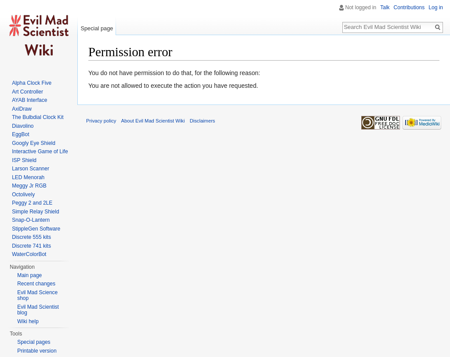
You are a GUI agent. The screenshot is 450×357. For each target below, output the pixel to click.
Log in (435, 7)
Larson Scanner (30, 169)
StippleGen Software (36, 229)
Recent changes (36, 284)
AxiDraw (22, 109)
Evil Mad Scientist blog (38, 310)
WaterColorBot (29, 254)
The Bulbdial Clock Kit (37, 117)
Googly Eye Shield (33, 143)
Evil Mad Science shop (37, 295)
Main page (29, 275)
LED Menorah (28, 177)
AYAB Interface (29, 100)
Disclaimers (202, 120)
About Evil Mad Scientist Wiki (153, 120)
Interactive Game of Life (40, 151)
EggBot (20, 134)
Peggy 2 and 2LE (32, 203)
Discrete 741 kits (31, 246)
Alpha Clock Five (31, 83)
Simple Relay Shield (35, 212)
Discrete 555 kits (31, 237)
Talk (384, 7)
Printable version (36, 351)
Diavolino (22, 126)
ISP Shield (24, 160)
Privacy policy (101, 120)
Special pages (33, 342)
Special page (96, 28)
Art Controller (27, 92)
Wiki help (28, 321)
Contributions (409, 7)
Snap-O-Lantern (31, 220)
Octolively (23, 194)
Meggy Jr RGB (29, 186)
